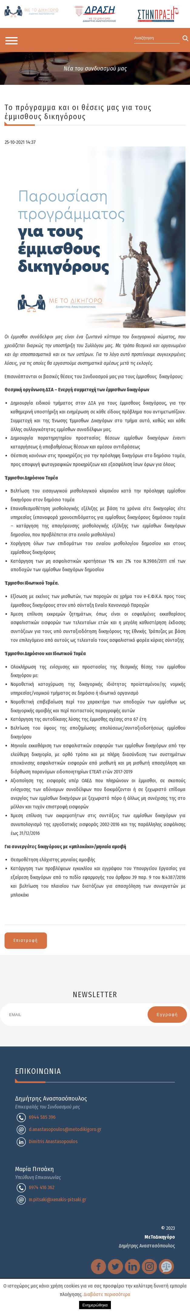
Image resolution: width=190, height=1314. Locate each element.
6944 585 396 (42, 1117)
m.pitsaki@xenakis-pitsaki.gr (57, 1199)
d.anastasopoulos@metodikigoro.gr (65, 1129)
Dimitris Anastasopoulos (53, 1141)
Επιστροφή (26, 940)
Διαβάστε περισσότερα (107, 1294)
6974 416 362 (41, 1187)
